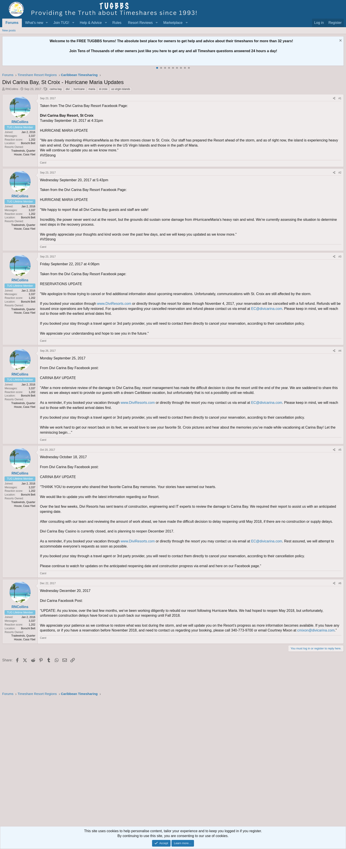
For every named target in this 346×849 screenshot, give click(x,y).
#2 (339, 172)
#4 (339, 350)
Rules (116, 23)
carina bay (56, 89)
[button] (47, 23)
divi (68, 89)
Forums (12, 23)
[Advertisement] (134, 762)
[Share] (334, 98)
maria (91, 89)
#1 (339, 98)
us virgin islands (120, 89)
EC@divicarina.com (266, 309)
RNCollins (12, 89)
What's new (34, 23)
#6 (339, 583)
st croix (103, 89)
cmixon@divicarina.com (316, 630)
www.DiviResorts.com (114, 303)
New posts (9, 30)
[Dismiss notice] (340, 41)
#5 (339, 449)
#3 (339, 256)
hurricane (79, 89)
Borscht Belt (28, 143)
